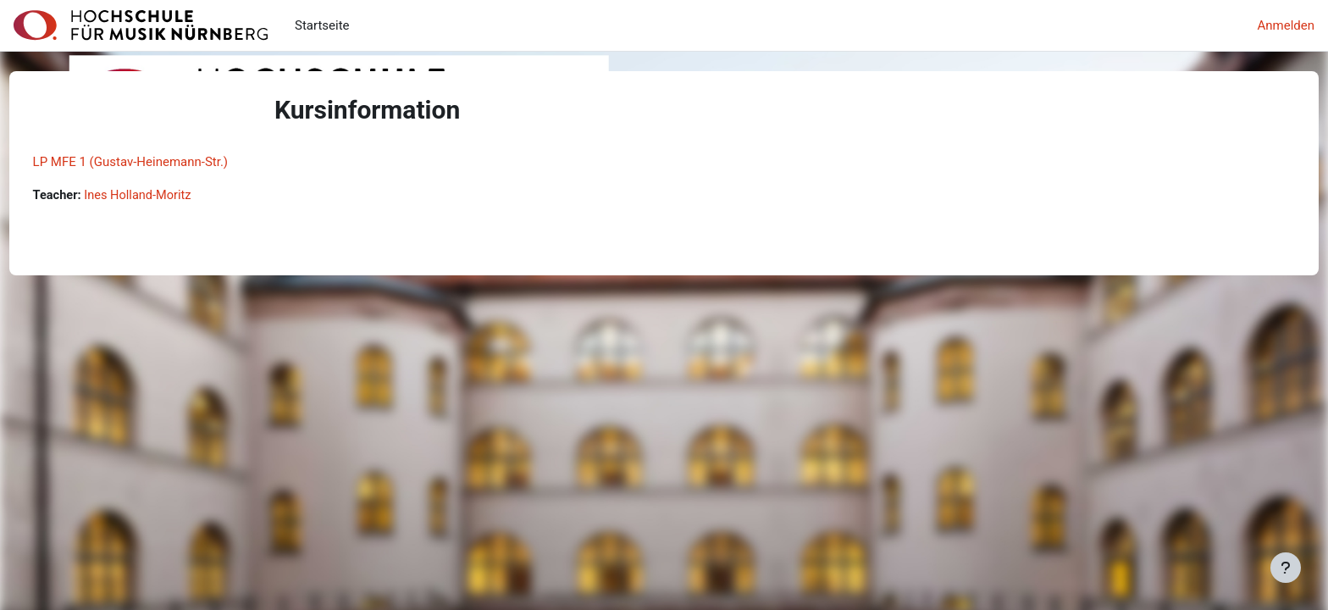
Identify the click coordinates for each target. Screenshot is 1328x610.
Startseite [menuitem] (322, 25)
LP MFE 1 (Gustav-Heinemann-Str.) (162, 161)
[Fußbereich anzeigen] (1285, 567)
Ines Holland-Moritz (173, 195)
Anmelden (1285, 25)
